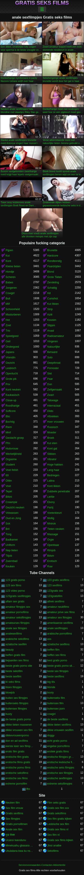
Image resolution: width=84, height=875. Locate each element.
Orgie (50, 539)
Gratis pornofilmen (17, 824)
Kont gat (52, 448)
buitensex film (55, 703)
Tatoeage (52, 400)
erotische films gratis (18, 762)
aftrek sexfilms (56, 601)
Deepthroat (53, 362)
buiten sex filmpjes (17, 698)
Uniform (10, 545)
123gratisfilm (54, 596)
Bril (7, 528)
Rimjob (51, 550)
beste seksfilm (14, 671)
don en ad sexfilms (17, 740)
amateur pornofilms (17, 612)
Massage (52, 534)
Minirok (51, 523)
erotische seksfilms (17, 773)
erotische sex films (17, 778)
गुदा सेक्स (10, 834)
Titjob (9, 555)
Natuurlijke (53, 346)
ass (49, 639)
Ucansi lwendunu (16, 840)
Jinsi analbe (54, 845)
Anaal (50, 330)
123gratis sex (55, 590)
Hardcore (52, 255)
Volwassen (12, 512)
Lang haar (53, 470)
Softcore (11, 411)
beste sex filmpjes (58, 671)
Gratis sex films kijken (60, 840)
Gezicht (10, 362)
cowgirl (51, 714)
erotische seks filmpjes (60, 767)
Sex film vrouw (14, 808)
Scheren (11, 277)
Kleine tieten (13, 266)
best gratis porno (57, 660)
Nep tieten (12, 550)
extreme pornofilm (16, 783)
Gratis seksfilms (56, 813)
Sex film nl (53, 834)
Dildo (50, 411)
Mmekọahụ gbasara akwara (19, 845)
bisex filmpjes (14, 687)
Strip (50, 309)
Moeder (51, 432)
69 (7, 475)
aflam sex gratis (15, 601)
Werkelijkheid (14, 453)
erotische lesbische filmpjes (61, 762)
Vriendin (10, 357)
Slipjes (51, 325)
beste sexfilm (13, 676)
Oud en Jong (13, 518)
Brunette (52, 250)
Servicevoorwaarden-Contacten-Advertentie (42, 865)
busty (9, 714)
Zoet (8, 325)
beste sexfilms (55, 676)
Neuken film (13, 802)
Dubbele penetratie (58, 491)
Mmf (8, 432)
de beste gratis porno (18, 719)
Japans (10, 352)
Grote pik (11, 378)
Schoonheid (13, 309)
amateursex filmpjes (18, 622)
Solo (50, 357)
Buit (8, 298)
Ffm (8, 443)
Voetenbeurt (54, 512)
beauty (10, 649)
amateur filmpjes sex (18, 606)
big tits (51, 681)
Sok (8, 523)
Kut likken (53, 303)
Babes (9, 282)
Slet (49, 373)
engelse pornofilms (58, 746)
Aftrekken (53, 416)
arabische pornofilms (59, 633)
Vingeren (52, 341)
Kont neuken (13, 389)
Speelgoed (12, 336)
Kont (8, 261)
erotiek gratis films (58, 751)
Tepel (9, 491)
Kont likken (53, 486)
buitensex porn (56, 708)
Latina (51, 480)
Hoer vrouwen (55, 421)
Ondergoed (12, 346)
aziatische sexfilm (16, 644)
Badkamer (12, 539)
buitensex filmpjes (16, 708)
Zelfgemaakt (54, 389)
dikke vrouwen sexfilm (60, 730)
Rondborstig (54, 261)
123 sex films (13, 585)
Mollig (50, 518)
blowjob (10, 692)
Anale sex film (14, 829)
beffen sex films (56, 655)
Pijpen (9, 250)
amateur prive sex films (61, 612)
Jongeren (11, 287)
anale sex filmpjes (16, 628)
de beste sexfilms (57, 719)
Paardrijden (54, 266)
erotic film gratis (15, 751)
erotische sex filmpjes (60, 773)
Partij (50, 507)
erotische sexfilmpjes (59, 778)
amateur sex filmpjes (59, 617)
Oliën (9, 480)
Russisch (52, 427)
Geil (8, 341)
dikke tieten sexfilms (59, 724)
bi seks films (13, 681)
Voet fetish (12, 470)
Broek (50, 437)
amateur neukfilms (58, 606)
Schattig (52, 287)
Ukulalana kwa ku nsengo (19, 850)
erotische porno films (18, 767)
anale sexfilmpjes (57, 628)
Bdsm (50, 555)
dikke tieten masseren (19, 724)
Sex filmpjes (13, 818)
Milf (8, 303)
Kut (8, 255)
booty (50, 692)
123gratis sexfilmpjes (18, 596)
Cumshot (52, 298)
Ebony (51, 502)
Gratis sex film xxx (58, 808)
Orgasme (11, 459)
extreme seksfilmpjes (59, 783)
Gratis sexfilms (14, 813)
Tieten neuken (55, 528)
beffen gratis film (15, 655)
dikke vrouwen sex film (19, 730)
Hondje (10, 271)
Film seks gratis (56, 802)
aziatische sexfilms (58, 644)
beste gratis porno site (19, 665)
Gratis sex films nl (58, 829)
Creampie (11, 502)
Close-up (11, 400)
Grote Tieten (54, 277)
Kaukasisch (12, 395)
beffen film (53, 649)
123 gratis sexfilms (58, 580)
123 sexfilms (54, 585)
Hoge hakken (55, 464)
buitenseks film (56, 698)
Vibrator (52, 459)
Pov (8, 384)
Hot (8, 320)
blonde (51, 687)
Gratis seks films (42, 3)
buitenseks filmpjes (17, 703)
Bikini (9, 496)
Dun (49, 384)
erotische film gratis (17, 756)
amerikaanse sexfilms (60, 622)
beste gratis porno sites (61, 665)
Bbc (8, 416)
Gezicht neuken (15, 507)
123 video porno (15, 590)
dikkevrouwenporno (17, 735)
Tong (8, 534)
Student (10, 464)
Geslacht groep (15, 437)
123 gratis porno (15, 580)
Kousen (51, 320)
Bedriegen (53, 475)
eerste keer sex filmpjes (19, 746)
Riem (9, 427)
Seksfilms (53, 850)
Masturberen (13, 314)
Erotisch (52, 561)
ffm (28, 789)
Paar (50, 378)
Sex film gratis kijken (59, 818)
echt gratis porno (57, 740)
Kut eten (52, 443)
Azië (49, 314)
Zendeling (53, 282)
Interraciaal (53, 405)
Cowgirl (10, 293)
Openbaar (53, 545)
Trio (8, 330)
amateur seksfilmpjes (18, 617)
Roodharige (12, 405)
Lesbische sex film (58, 824)
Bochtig (10, 421)
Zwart (50, 395)
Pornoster (53, 368)
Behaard (52, 352)
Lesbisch (11, 368)
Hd (49, 293)
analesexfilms (14, 633)
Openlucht (12, 373)
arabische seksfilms (17, 639)
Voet (8, 486)
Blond (50, 271)
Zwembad (11, 561)
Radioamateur (55, 336)
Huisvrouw (12, 448)
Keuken (10, 566)
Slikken (51, 453)
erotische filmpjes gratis (61, 756)
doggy (51, 735)
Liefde (51, 496)
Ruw (50, 566)
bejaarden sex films (17, 660)
